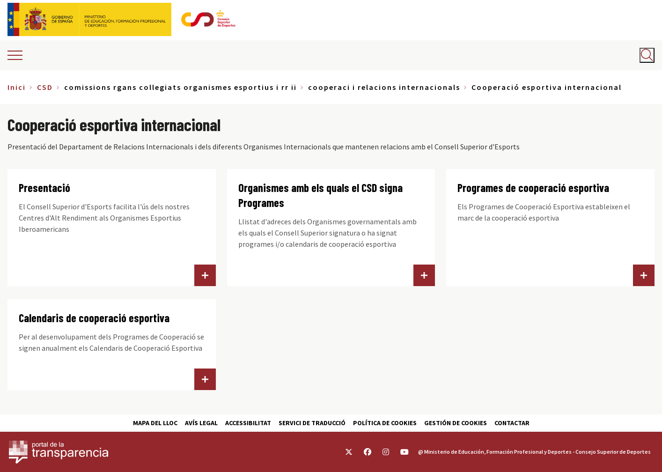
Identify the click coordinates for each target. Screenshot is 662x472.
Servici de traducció (312, 423)
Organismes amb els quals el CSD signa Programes (320, 195)
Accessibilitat (248, 423)
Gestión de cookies (455, 423)
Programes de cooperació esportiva (533, 187)
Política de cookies (385, 423)
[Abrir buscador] (647, 55)
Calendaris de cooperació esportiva (94, 317)
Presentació (44, 187)
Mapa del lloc (155, 423)
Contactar (512, 423)
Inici (16, 87)
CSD (45, 87)
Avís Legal (201, 423)
